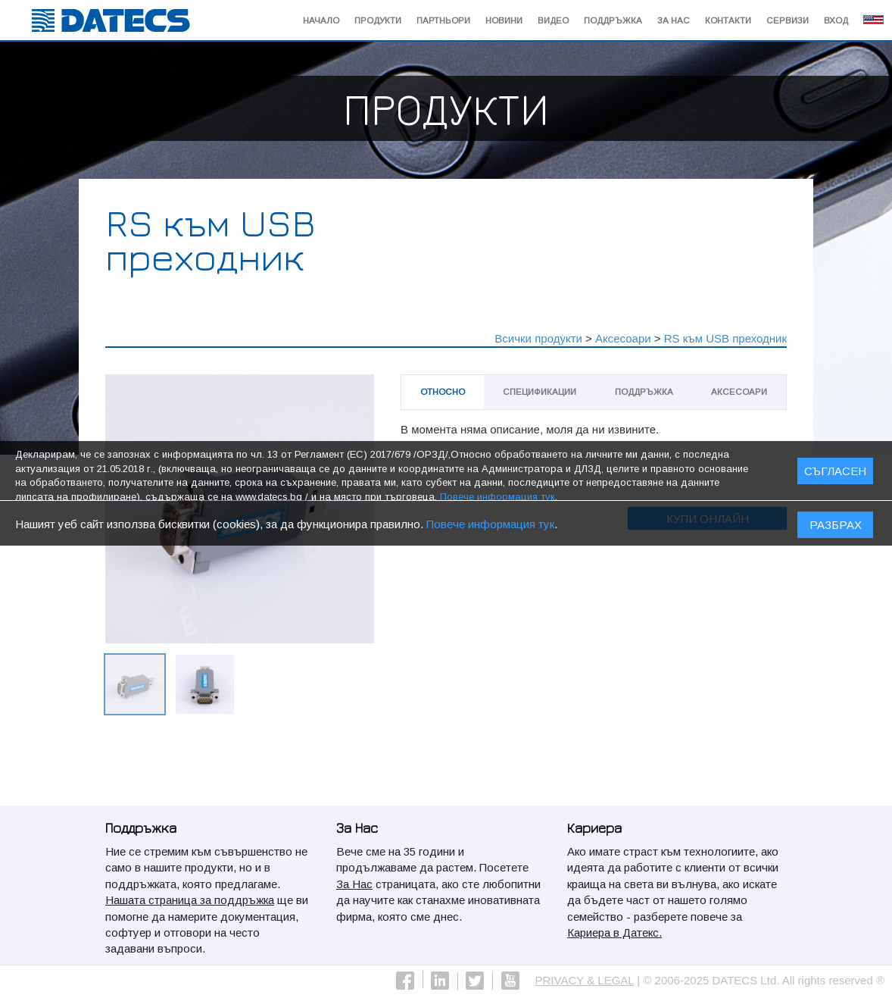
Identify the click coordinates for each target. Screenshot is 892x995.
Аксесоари (623, 338)
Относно (442, 391)
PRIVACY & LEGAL (585, 980)
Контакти (728, 20)
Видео (553, 20)
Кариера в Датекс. (614, 932)
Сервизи (787, 20)
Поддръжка (613, 20)
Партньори (443, 20)
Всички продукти (538, 338)
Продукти (377, 20)
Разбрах (835, 528)
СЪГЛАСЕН (835, 475)
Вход (836, 20)
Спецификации (539, 391)
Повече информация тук (490, 527)
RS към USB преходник (725, 338)
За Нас (673, 20)
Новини (503, 20)
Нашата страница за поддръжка (189, 899)
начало (321, 20)
